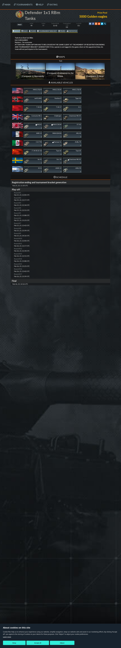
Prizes (61, 31)
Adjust (62, 643)
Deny (14, 643)
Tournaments (23, 4)
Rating (52, 4)
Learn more (7, 637)
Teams (32, 31)
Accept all (37, 643)
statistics (72, 31)
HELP (40, 4)
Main (6, 4)
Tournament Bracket (47, 31)
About (16, 31)
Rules (24, 31)
